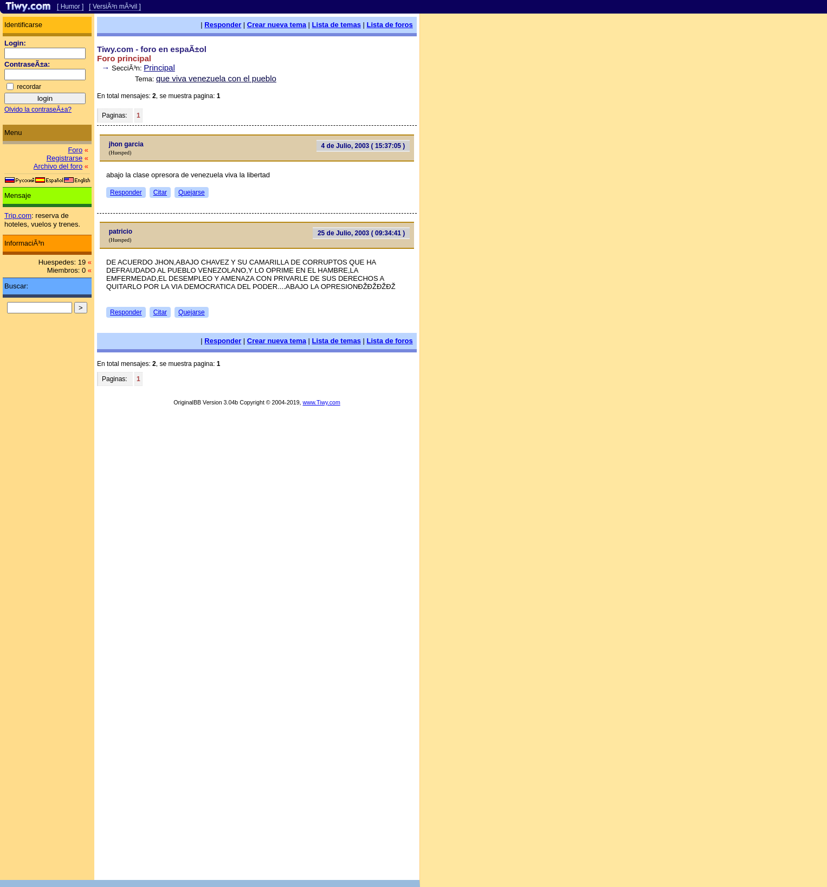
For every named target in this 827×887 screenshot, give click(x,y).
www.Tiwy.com (321, 402)
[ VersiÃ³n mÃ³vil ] (114, 6)
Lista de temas (336, 25)
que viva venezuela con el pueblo (216, 78)
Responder (222, 25)
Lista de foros (390, 25)
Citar (160, 192)
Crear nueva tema (276, 25)
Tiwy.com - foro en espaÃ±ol (151, 49)
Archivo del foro (58, 166)
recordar (29, 87)
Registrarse (64, 158)
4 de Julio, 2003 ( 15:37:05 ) (363, 146)
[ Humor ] (70, 6)
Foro (75, 150)
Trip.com (17, 215)
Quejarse (191, 192)
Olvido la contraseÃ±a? (38, 109)
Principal (159, 67)
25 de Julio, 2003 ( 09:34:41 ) (361, 233)
